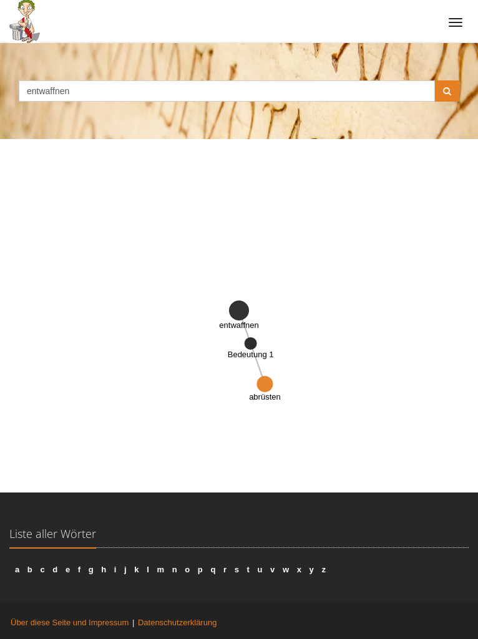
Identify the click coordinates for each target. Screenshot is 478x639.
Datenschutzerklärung (177, 622)
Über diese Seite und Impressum (70, 622)
